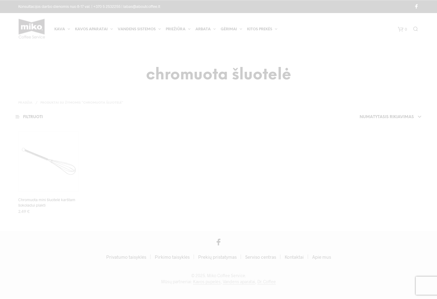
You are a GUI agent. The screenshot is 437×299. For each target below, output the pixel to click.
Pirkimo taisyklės (172, 257)
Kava (59, 30)
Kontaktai (294, 257)
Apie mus (321, 257)
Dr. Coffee (266, 282)
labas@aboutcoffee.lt (141, 6)
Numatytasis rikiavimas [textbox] (387, 117)
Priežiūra (175, 30)
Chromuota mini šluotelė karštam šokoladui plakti (46, 202)
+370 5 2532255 (106, 6)
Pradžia (25, 103)
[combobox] (379, 117)
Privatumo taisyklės (126, 257)
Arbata (203, 30)
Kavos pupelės (207, 282)
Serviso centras (260, 257)
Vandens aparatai (239, 282)
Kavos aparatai (91, 30)
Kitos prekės (259, 30)
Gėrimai (229, 30)
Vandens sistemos (137, 30)
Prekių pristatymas (217, 257)
